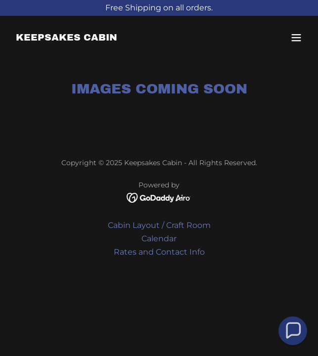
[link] (66, 38)
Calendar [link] (159, 238)
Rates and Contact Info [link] (159, 252)
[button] (296, 37)
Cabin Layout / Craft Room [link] (159, 225)
